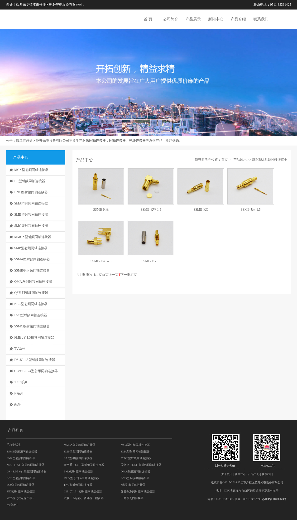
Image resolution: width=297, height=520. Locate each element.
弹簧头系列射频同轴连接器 (138, 491)
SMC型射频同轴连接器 (31, 226)
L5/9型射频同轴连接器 (30, 315)
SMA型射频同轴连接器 (31, 203)
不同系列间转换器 (132, 498)
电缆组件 (12, 504)
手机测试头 (14, 445)
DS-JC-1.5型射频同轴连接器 (34, 360)
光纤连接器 (137, 140)
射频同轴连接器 (94, 140)
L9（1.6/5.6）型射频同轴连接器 (26, 471)
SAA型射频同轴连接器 (78, 458)
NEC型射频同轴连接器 (31, 304)
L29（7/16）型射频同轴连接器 (83, 491)
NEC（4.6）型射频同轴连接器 (25, 465)
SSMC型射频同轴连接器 (32, 326)
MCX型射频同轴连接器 (31, 170)
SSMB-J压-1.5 (251, 209)
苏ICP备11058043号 (274, 499)
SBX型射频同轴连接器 (21, 491)
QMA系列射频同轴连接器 (33, 281)
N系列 (18, 393)
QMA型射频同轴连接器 (135, 471)
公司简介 (170, 19)
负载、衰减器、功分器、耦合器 (84, 498)
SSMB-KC (200, 209)
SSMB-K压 (101, 209)
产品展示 (193, 19)
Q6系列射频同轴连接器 (31, 293)
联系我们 (260, 19)
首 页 (148, 19)
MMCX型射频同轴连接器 (32, 237)
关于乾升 (227, 474)
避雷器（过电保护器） (21, 498)
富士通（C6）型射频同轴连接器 (84, 465)
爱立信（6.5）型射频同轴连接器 (141, 465)
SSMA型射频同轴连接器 (32, 259)
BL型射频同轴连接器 (29, 181)
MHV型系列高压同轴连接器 (81, 478)
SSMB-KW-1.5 (151, 209)
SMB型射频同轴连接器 (31, 214)
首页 (224, 159)
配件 (17, 404)
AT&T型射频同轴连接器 (135, 458)
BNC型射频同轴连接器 (31, 192)
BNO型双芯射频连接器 (135, 478)
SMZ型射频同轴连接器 (21, 458)
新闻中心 (215, 19)
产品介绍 (238, 19)
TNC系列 (21, 382)
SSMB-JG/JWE (101, 261)
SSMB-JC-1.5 (151, 261)
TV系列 (19, 348)
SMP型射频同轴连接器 (31, 248)
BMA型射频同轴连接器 (78, 471)
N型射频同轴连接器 (133, 484)
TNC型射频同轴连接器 (78, 484)
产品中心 (253, 474)
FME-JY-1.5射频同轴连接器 (34, 337)
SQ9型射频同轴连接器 (20, 484)
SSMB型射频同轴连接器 (32, 270)
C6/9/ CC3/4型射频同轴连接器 (36, 371)
